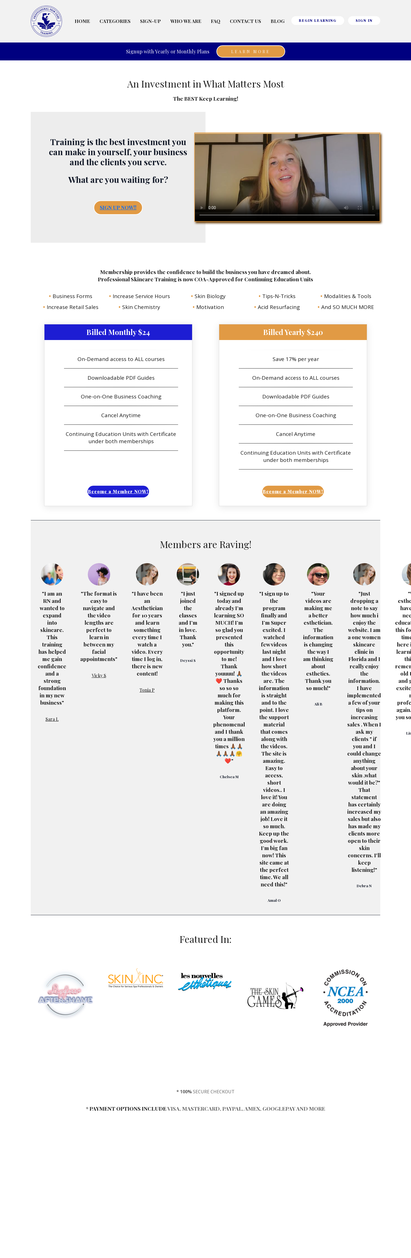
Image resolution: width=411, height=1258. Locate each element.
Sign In (364, 20)
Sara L (52, 719)
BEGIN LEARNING (318, 20)
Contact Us (245, 21)
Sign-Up (150, 21)
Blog (278, 21)
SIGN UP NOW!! (118, 207)
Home (82, 21)
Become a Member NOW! (118, 491)
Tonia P (147, 690)
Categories (115, 21)
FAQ (215, 21)
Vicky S (99, 675)
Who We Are (185, 21)
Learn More (250, 51)
